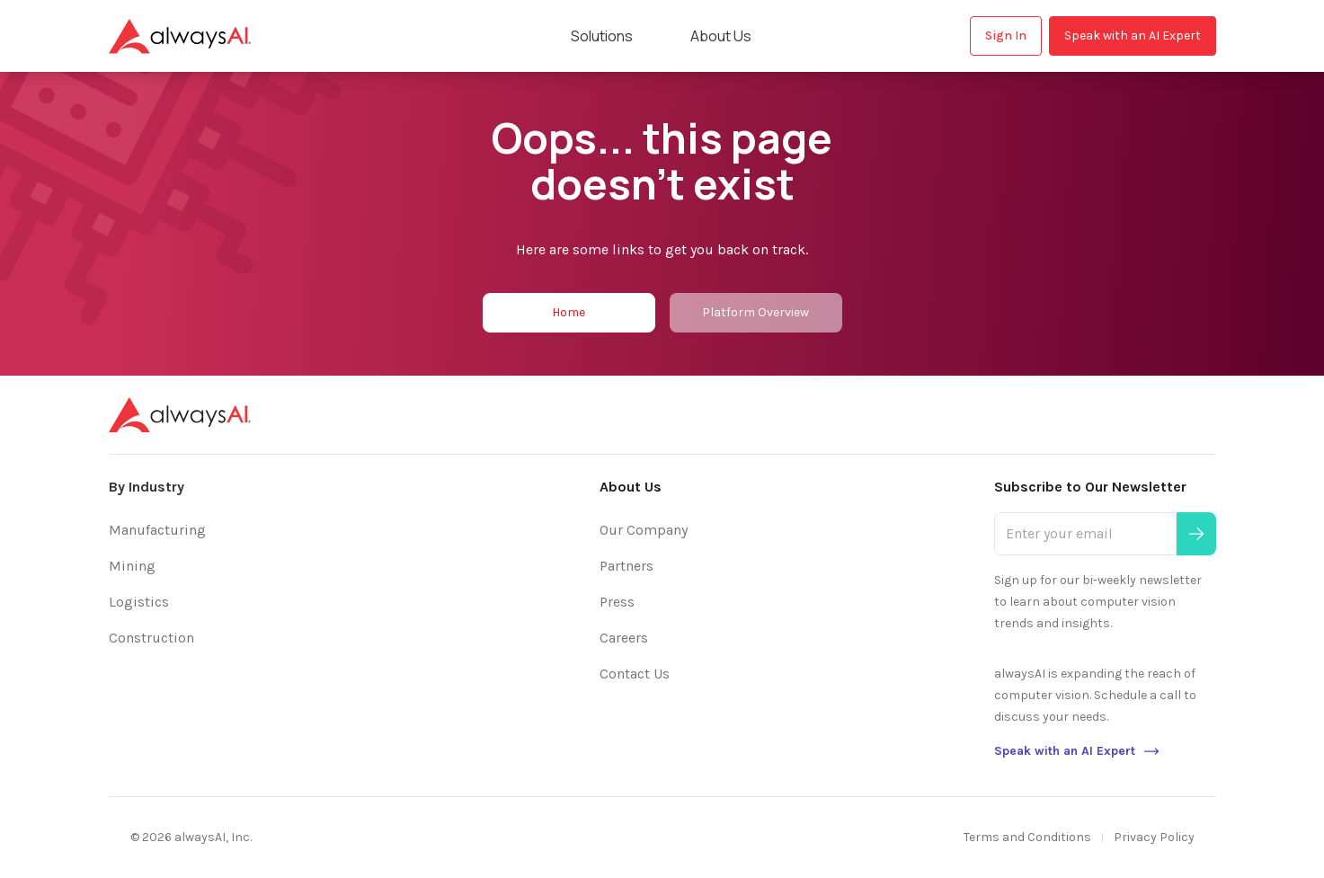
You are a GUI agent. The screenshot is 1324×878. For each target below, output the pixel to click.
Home (568, 312)
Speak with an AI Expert (1132, 35)
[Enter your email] (1085, 533)
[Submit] (1196, 533)
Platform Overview (755, 312)
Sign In (1005, 35)
